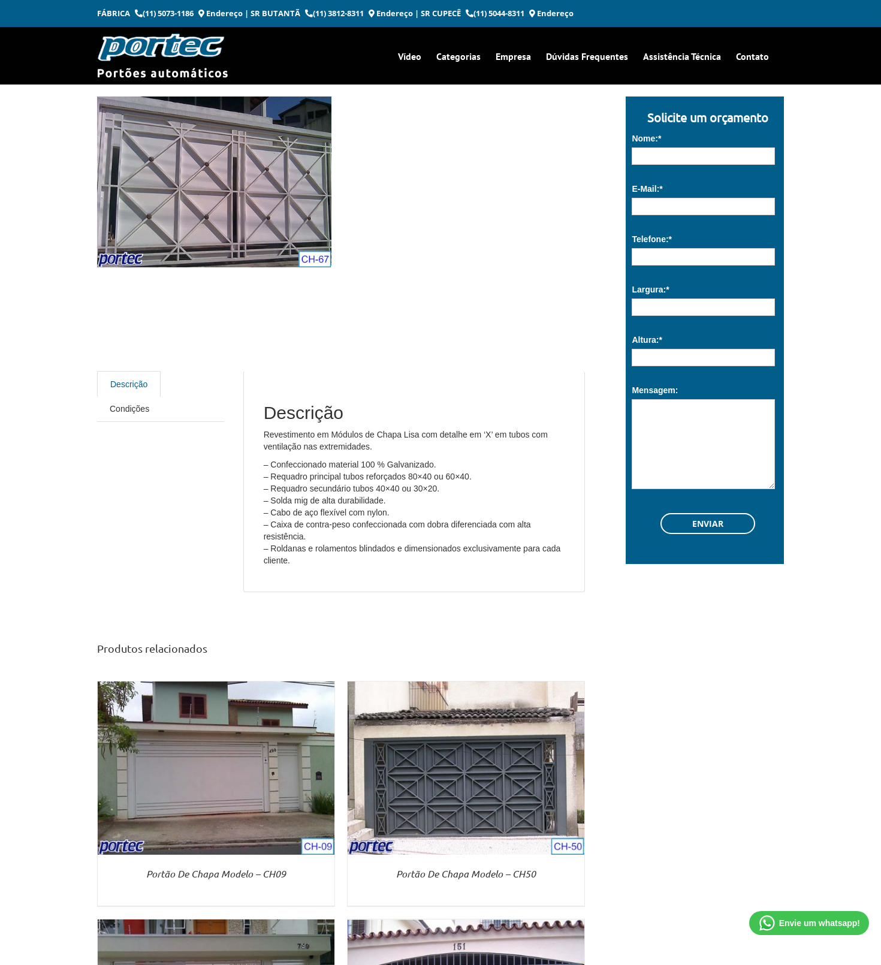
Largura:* (650, 289)
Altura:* (647, 340)
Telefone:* (652, 239)
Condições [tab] (129, 409)
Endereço (220, 13)
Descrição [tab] (128, 384)
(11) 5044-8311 (495, 13)
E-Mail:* (647, 189)
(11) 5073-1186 (164, 13)
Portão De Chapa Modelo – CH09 (216, 873)
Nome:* (646, 138)
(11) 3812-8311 (334, 13)
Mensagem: (655, 390)
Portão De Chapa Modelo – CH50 (466, 873)
